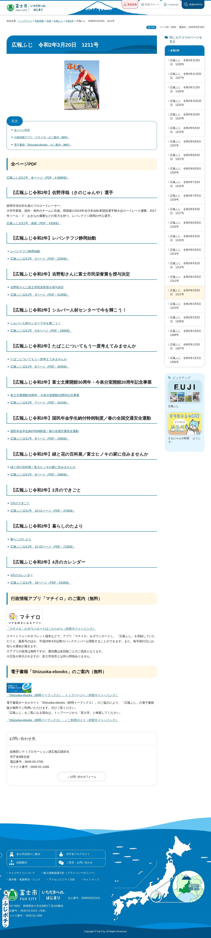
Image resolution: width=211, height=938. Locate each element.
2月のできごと (20, 503)
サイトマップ (91, 879)
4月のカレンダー (21, 575)
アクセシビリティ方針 (62, 879)
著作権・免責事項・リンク (24, 879)
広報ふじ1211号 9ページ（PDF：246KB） (39, 474)
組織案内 (21, 862)
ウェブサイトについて (22, 872)
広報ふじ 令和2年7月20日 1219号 (185, 184)
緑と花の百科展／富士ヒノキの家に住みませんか (43, 467)
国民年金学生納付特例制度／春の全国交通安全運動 (44, 431)
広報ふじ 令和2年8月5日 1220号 (187, 170)
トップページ (25, 21)
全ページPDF (22, 130)
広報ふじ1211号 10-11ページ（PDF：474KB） (42, 510)
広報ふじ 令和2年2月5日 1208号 (187, 333)
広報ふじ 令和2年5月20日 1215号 (185, 238)
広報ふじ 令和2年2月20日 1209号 (185, 319)
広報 (48, 21)
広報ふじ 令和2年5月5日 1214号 (187, 251)
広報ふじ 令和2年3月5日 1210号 (187, 305)
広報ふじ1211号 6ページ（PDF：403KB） (39, 366)
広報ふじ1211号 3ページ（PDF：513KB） (39, 294)
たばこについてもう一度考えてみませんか (38, 359)
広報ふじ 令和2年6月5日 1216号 (187, 224)
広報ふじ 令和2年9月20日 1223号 (185, 130)
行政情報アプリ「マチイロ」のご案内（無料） (42, 137)
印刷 (153, 27)
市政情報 (39, 21)
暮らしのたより (20, 539)
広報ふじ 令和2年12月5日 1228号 (185, 62)
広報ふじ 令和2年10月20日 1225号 (185, 103)
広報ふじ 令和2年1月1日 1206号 (187, 360)
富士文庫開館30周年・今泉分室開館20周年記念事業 (44, 395)
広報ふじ (58, 21)
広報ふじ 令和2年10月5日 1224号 (185, 116)
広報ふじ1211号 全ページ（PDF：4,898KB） (38, 177)
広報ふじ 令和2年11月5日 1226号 (185, 89)
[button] (130, 4)
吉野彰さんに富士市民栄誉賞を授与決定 (37, 287)
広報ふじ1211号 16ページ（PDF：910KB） (40, 582)
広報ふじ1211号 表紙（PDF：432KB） (34, 223)
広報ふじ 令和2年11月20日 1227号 (185, 75)
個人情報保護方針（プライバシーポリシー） (69, 872)
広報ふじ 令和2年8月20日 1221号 (185, 157)
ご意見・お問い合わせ (79, 862)
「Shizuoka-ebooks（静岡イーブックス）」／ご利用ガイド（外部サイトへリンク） (62, 720)
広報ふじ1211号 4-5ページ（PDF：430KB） (41, 330)
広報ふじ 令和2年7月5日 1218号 (187, 197)
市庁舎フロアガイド (78, 854)
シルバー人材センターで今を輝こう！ (35, 323)
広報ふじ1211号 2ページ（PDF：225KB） (39, 258)
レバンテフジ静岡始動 (25, 251)
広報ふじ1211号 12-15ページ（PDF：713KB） (42, 546)
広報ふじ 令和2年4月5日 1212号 (187, 278)
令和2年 (70, 21)
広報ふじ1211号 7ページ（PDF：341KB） (39, 402)
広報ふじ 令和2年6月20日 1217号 (185, 211)
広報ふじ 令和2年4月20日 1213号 (185, 265)
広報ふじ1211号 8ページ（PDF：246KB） (39, 438)
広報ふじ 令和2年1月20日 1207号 (185, 346)
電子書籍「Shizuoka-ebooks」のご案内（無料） (42, 144)
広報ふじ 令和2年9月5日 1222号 (187, 143)
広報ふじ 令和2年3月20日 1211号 (185, 292)
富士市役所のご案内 (28, 854)
